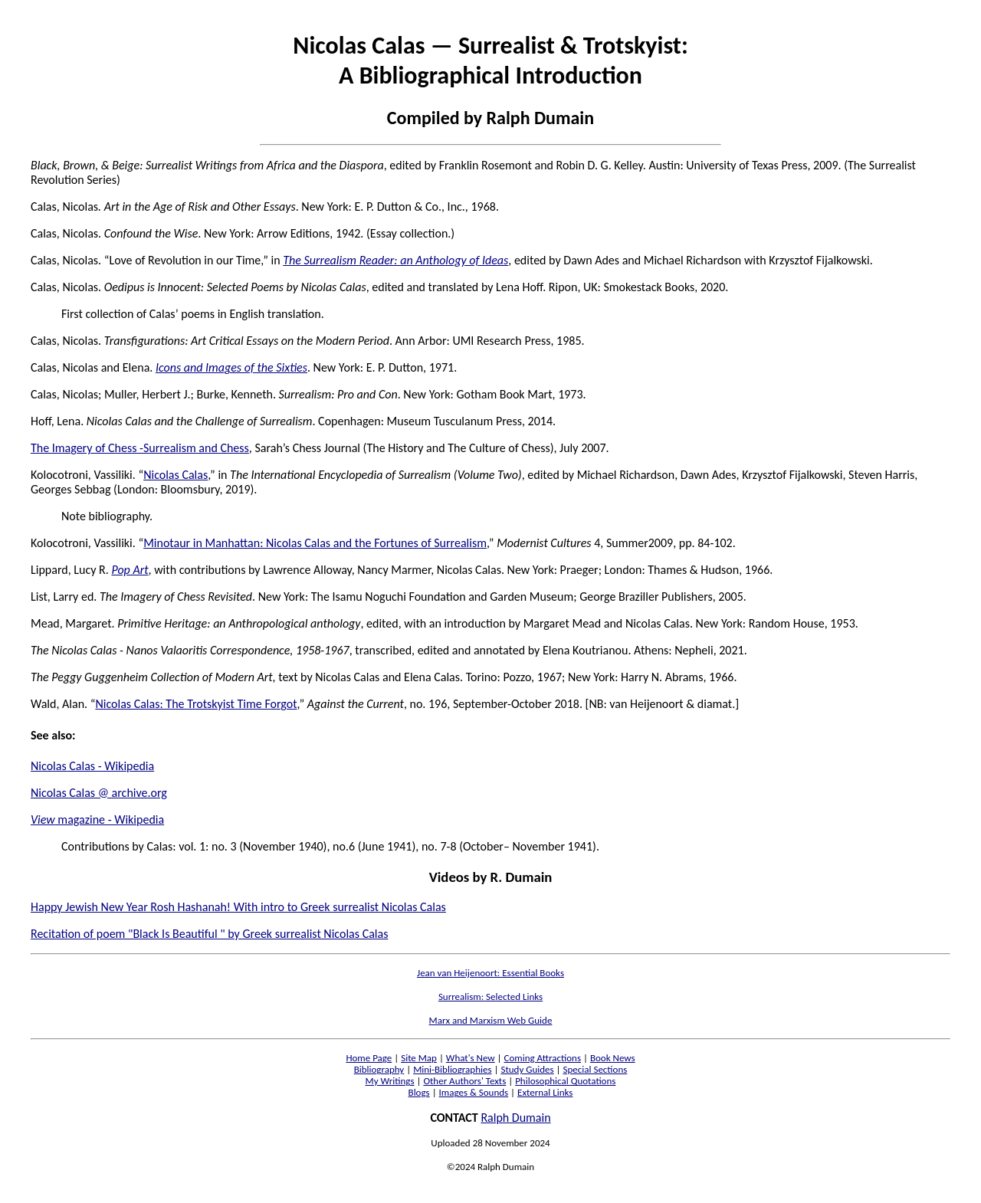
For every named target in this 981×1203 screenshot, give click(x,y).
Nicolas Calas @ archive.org (99, 792)
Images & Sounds (474, 1092)
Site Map (419, 1058)
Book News (612, 1058)
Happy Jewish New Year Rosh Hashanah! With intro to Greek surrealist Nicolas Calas (238, 907)
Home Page (369, 1058)
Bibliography (379, 1069)
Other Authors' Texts (464, 1081)
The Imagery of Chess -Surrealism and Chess (140, 448)
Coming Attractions (542, 1058)
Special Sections (595, 1069)
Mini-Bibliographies (452, 1069)
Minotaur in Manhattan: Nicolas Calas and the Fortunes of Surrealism (315, 543)
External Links (545, 1092)
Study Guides (526, 1069)
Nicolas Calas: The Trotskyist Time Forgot (196, 704)
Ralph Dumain (515, 1117)
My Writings (390, 1081)
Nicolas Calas (175, 474)
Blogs (419, 1092)
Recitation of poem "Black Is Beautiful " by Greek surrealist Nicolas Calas (209, 933)
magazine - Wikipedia (97, 819)
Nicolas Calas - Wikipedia (92, 766)
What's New (470, 1058)
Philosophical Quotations (565, 1081)
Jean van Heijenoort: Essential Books (490, 972)
